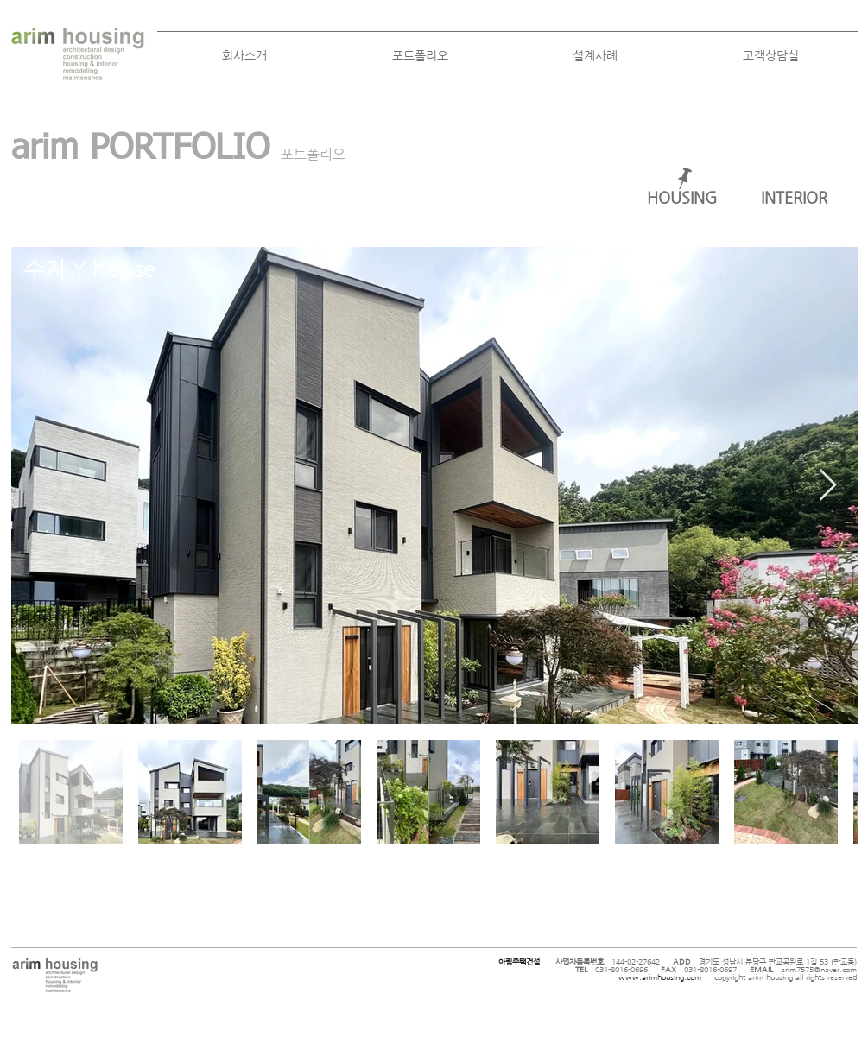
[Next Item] (828, 486)
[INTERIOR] (794, 197)
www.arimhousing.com (659, 977)
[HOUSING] (682, 198)
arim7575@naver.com (819, 969)
